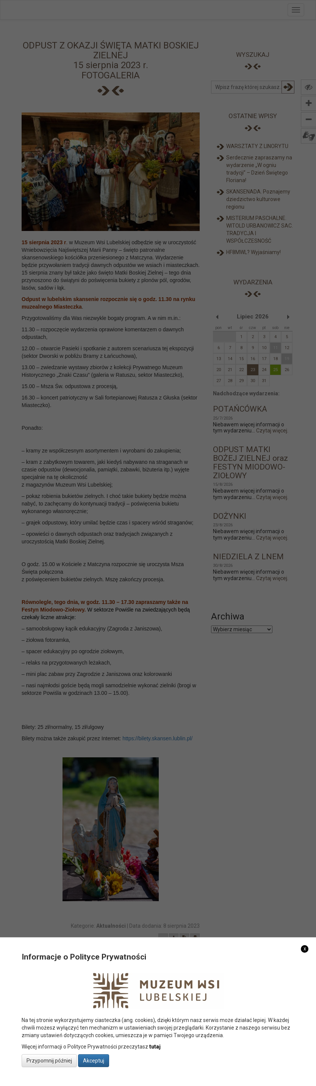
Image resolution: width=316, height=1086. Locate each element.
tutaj (155, 1047)
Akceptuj (93, 1061)
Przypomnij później (49, 1061)
